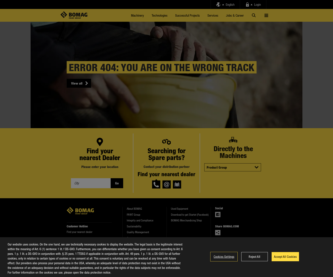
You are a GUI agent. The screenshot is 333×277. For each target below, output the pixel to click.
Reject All (254, 261)
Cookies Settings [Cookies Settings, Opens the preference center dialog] (224, 261)
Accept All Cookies (285, 261)
